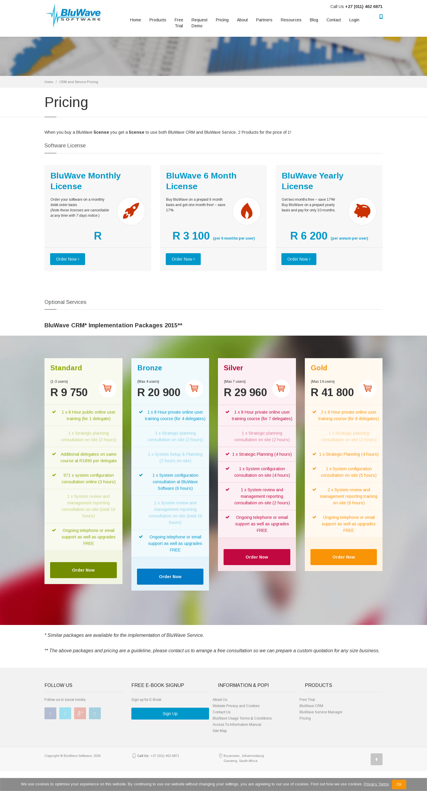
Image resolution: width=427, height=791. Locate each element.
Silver (233, 368)
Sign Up (170, 713)
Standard (66, 368)
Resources (291, 19)
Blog (314, 19)
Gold (319, 368)
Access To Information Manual (237, 725)
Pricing (222, 19)
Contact (333, 19)
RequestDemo (200, 22)
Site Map (220, 731)
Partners (264, 19)
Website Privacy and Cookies (236, 706)
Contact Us (221, 712)
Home (135, 19)
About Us (220, 700)
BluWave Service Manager (320, 712)
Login (354, 19)
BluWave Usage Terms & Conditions (242, 718)
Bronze (149, 368)
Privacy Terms (376, 784)
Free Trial (179, 22)
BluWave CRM (311, 706)
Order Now (67, 259)
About (242, 19)
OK (399, 784)
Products (157, 19)
